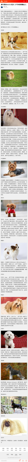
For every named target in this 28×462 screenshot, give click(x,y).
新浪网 (5, 1)
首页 (8, 454)
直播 (8, 448)
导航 (12, 454)
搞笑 (3, 450)
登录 (20, 454)
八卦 (8, 450)
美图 (12, 448)
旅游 (16, 450)
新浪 (20, 448)
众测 (25, 450)
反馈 (16, 454)
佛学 (20, 450)
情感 (12, 450)
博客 (16, 448)
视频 (3, 448)
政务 (25, 448)
